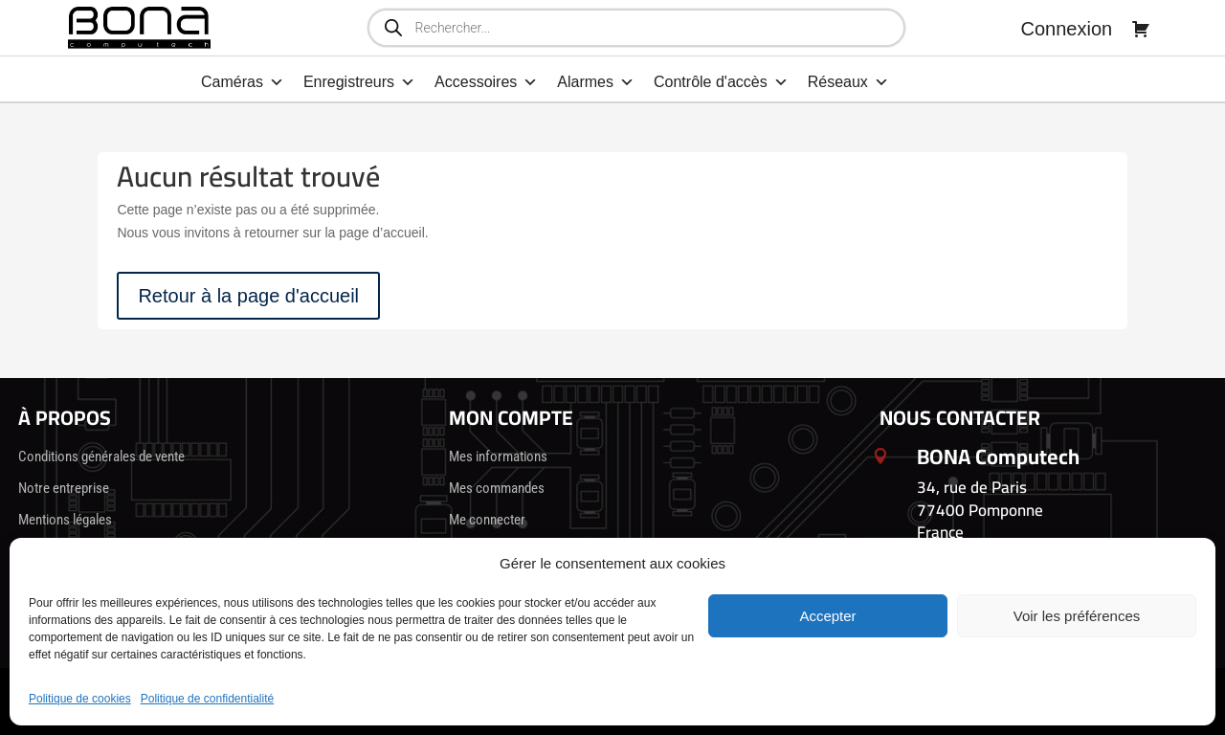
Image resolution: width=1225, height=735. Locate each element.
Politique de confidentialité (207, 698)
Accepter (827, 616)
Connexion (1067, 28)
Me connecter (487, 519)
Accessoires (486, 82)
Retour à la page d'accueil (248, 295)
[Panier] (1141, 29)
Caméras (242, 82)
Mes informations (498, 456)
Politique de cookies (80, 698)
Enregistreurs (359, 82)
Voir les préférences (1077, 616)
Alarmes (596, 82)
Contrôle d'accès (721, 82)
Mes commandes (497, 488)
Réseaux (848, 82)
